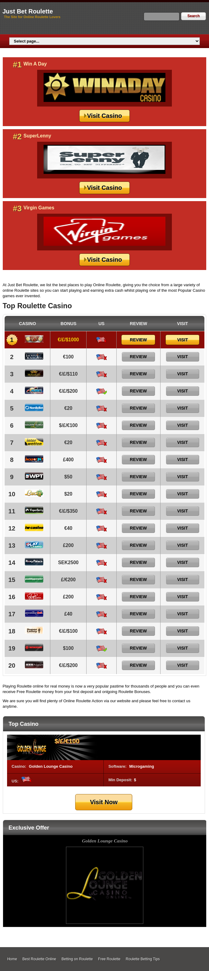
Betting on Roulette (77, 959)
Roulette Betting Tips (143, 959)
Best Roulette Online (39, 959)
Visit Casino (104, 115)
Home (12, 959)
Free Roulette (109, 959)
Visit (182, 339)
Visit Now (104, 802)
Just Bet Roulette (27, 11)
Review (138, 339)
